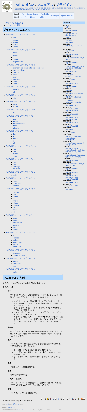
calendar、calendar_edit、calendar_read (28, 68)
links (14, 134)
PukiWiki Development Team (25, 410)
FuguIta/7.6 (69, 129)
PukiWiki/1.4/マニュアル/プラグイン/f (20, 101)
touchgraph (17, 242)
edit (14, 98)
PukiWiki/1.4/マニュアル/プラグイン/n (20, 159)
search (15, 218)
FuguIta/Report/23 (71, 169)
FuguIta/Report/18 (71, 182)
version (15, 261)
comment (16, 79)
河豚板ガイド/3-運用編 (73, 97)
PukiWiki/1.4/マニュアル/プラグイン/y (20, 269)
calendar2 (16, 72)
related (15, 203)
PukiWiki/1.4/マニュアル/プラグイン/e (20, 95)
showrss (16, 225)
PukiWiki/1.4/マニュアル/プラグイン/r (20, 189)
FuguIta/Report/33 (71, 87)
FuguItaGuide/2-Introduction (75, 150)
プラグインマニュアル (14, 23)
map (14, 149)
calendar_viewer (19, 70)
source (15, 229)
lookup (15, 139)
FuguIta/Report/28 (71, 119)
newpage (16, 167)
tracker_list (17, 247)
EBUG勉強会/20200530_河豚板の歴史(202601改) (74, 67)
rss (14, 207)
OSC (67, 37)
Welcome (68, 40)
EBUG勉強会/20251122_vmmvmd (73, 75)
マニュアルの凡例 (13, 25)
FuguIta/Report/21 (71, 177)
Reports (63, 16)
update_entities (19, 255)
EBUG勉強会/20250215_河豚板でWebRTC (74, 144)
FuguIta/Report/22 (71, 175)
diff (14, 92)
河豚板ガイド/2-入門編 (73, 152)
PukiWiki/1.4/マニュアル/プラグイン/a (20, 34)
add (14, 38)
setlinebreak (17, 223)
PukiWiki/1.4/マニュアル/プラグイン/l (20, 131)
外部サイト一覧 (70, 35)
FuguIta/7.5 (69, 189)
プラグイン (64, 4)
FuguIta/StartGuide (72, 148)
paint (15, 181)
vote (14, 266)
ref (14, 199)
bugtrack (16, 59)
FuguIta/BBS (69, 51)
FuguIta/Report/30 (71, 114)
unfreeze (16, 253)
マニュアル (45, 4)
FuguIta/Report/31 (71, 110)
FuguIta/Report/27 (71, 122)
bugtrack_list (18, 62)
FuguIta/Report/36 (71, 63)
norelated (16, 169)
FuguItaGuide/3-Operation (74, 93)
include (15, 121)
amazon (16, 40)
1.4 (32, 4)
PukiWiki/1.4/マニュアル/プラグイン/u (20, 250)
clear (15, 75)
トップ (23, 17)
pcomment (17, 183)
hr (13, 113)
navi (14, 162)
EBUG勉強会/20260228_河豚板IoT (74, 58)
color (15, 77)
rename (16, 205)
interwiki (16, 128)
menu (15, 156)
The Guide (45, 14)
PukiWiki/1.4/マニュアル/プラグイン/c (20, 65)
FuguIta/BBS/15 (70, 80)
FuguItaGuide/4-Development (71, 139)
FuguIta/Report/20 (71, 179)
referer (15, 201)
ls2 (14, 143)
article (15, 44)
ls (13, 141)
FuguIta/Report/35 (71, 71)
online (15, 175)
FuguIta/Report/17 (71, 186)
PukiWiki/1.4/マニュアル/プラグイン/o (20, 172)
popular (16, 186)
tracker (15, 244)
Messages (55, 16)
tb (13, 236)
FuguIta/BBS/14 (70, 133)
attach (15, 47)
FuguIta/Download (71, 30)
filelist (15, 104)
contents (16, 81)
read (14, 194)
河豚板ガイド (44, 17)
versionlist (17, 264)
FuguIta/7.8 (69, 42)
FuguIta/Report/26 (71, 126)
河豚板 (67, 27)
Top (23, 14)
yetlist (15, 272)
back (15, 53)
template (16, 238)
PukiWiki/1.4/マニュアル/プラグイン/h (20, 110)
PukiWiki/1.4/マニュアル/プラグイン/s (20, 215)
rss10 (15, 210)
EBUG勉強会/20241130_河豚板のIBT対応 (74, 164)
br (13, 57)
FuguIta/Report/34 (71, 83)
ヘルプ (7, 404)
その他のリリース (71, 34)
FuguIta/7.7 (69, 90)
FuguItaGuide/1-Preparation (75, 155)
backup (15, 55)
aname (15, 42)
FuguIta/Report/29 (71, 117)
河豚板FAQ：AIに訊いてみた (74, 46)
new (14, 164)
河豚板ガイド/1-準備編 (73, 157)
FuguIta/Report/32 (71, 109)
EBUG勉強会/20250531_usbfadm (73, 101)
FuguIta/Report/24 (71, 160)
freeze (15, 107)
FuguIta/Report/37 (71, 54)
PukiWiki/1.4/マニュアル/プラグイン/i (20, 116)
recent (15, 196)
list (14, 136)
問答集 (32, 17)
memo (15, 154)
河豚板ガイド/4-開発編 (73, 136)
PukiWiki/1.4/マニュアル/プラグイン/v (20, 258)
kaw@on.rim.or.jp (12, 407)
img (14, 119)
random (16, 192)
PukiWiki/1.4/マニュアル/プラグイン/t (20, 232)
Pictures (70, 16)
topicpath (16, 240)
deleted (16, 90)
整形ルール (16, 404)
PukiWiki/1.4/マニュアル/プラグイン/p (20, 178)
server (15, 220)
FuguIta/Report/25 (71, 105)
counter (16, 84)
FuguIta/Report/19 (71, 172)
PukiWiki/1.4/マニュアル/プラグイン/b (20, 50)
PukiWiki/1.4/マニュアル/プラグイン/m (21, 146)
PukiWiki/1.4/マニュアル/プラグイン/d (20, 87)
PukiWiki (21, 4)
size (14, 227)
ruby (14, 212)
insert (15, 126)
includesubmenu (19, 123)
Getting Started (32, 14)
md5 (14, 151)
